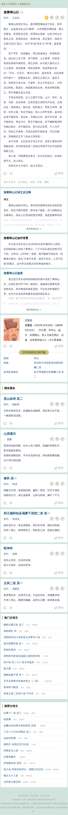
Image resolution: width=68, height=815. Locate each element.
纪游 (32, 182)
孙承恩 (42, 726)
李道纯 (34, 625)
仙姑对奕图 (10, 738)
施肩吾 (29, 751)
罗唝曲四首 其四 (12, 763)
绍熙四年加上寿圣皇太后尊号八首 (22, 637)
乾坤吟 (8, 548)
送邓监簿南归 (11, 372)
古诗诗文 (12, 4)
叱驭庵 (7, 719)
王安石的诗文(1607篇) (34, 352)
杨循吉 (22, 669)
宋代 (6, 18)
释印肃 (29, 776)
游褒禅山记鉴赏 (13, 273)
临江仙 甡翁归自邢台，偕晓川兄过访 (23, 769)
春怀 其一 (10, 478)
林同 (43, 694)
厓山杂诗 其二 (13, 398)
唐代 (22, 751)
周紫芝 (16, 589)
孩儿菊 (7, 668)
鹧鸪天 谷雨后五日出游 (16, 744)
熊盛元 (22, 757)
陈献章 (16, 404)
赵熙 (33, 713)
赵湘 (28, 687)
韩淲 (14, 484)
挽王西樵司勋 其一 (14, 643)
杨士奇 (34, 675)
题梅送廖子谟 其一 (14, 674)
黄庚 (26, 738)
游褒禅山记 (25, 4)
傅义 (34, 744)
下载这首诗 (10, 173)
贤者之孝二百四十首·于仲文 (18, 693)
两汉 (44, 637)
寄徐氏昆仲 (10, 649)
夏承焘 (56, 769)
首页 (3, 4)
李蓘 (46, 656)
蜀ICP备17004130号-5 (46, 800)
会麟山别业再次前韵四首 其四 (20, 725)
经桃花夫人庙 (11, 750)
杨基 (26, 631)
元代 (28, 625)
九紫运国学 (31, 800)
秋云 (36, 358)
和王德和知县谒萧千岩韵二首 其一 (27, 513)
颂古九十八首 (11, 775)
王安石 (16, 18)
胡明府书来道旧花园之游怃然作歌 (22, 656)
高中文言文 (10, 182)
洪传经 (33, 782)
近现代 (26, 713)
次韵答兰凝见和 (12, 782)
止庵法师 (47, 681)
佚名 (50, 637)
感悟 (46, 182)
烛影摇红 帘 (10, 631)
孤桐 (6, 358)
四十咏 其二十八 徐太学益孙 (19, 662)
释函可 (26, 650)
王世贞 (45, 662)
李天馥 (34, 644)
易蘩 (9, 439)
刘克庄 (22, 719)
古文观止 (23, 182)
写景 (39, 182)
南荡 (6, 363)
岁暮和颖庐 (10, 757)
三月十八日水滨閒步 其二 (17, 731)
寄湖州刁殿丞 (11, 687)
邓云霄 (32, 763)
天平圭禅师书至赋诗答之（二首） (22, 681)
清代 (28, 644)
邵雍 (14, 554)
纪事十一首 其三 (12, 713)
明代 (6, 404)
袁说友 (16, 519)
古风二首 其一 (13, 583)
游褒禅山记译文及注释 (17, 192)
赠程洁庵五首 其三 (14, 624)
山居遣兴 (10, 433)
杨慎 (41, 732)
